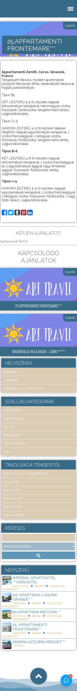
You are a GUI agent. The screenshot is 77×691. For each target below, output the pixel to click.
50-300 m (10, 482)
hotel (9, 427)
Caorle (70, 25)
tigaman (54, 672)
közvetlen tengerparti (25, 474)
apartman (12, 410)
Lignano (11, 380)
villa (8, 452)
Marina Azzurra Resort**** (39, 642)
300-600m (11, 490)
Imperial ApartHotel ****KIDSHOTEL (34, 580)
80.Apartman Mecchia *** (37, 612)
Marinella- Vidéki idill (23, 388)
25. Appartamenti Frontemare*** (30, 627)
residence (12, 435)
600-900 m (12, 498)
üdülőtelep (14, 443)
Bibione (10, 372)
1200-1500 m (13, 515)
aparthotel (14, 419)
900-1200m (12, 507)
